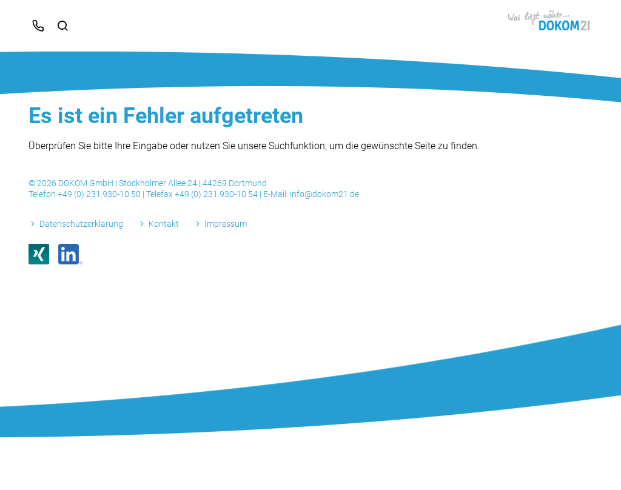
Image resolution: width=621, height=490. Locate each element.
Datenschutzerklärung (81, 224)
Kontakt (164, 224)
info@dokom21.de (324, 194)
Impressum (225, 224)
